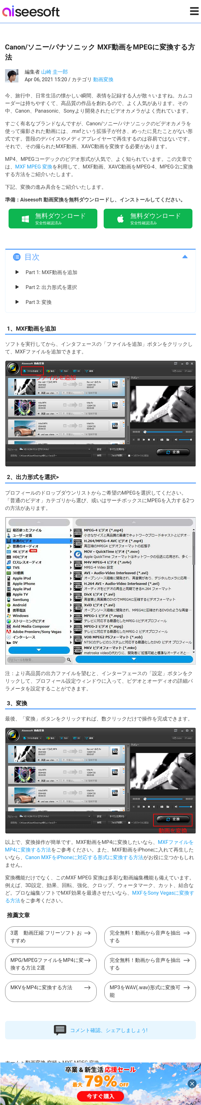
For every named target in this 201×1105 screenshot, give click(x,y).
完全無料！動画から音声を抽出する (145, 937)
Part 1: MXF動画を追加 (52, 272)
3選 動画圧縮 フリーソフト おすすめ (46, 937)
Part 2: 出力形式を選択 (51, 287)
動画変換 (103, 79)
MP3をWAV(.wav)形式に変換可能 (145, 991)
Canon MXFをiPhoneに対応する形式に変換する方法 (84, 857)
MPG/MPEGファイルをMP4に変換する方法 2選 (47, 964)
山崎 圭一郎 (54, 72)
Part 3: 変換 (39, 302)
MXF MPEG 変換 (33, 167)
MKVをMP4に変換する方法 (41, 987)
